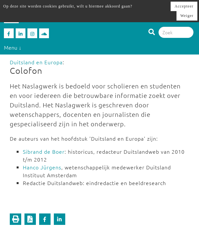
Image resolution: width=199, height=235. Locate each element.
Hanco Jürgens (42, 167)
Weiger (186, 15)
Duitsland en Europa (36, 62)
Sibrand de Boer (44, 151)
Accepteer (184, 6)
